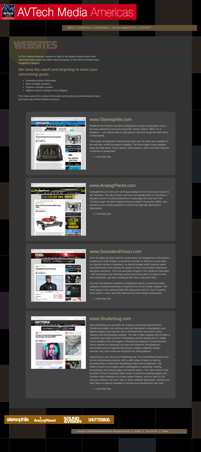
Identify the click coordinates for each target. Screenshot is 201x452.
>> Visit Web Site (100, 156)
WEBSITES (85, 27)
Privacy (137, 431)
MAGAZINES (102, 27)
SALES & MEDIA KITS (124, 27)
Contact (164, 431)
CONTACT (145, 27)
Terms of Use (151, 431)
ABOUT (71, 27)
